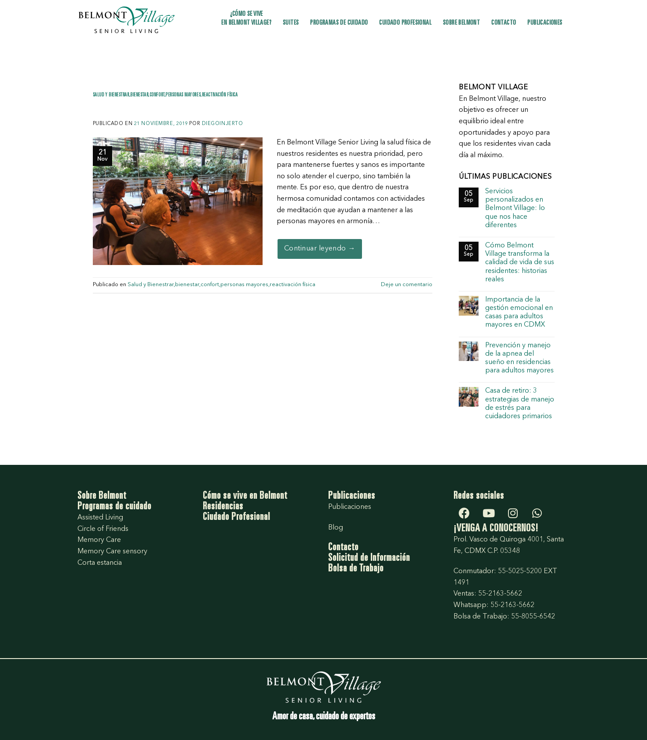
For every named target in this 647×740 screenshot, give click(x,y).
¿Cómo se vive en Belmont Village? (246, 18)
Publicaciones (544, 23)
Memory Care (99, 540)
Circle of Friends (102, 529)
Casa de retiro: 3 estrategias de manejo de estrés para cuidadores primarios (519, 403)
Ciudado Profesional (236, 517)
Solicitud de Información (369, 558)
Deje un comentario (406, 284)
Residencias (223, 507)
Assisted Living (100, 517)
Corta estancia (99, 563)
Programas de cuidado (339, 23)
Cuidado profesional (405, 23)
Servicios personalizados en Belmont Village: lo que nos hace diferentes (515, 208)
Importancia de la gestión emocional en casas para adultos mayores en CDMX (519, 312)
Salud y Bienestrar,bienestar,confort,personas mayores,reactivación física (165, 95)
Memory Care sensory (112, 551)
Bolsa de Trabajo (356, 569)
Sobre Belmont (461, 23)
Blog (335, 527)
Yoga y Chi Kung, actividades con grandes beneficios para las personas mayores (260, 108)
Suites (291, 23)
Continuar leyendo (319, 249)
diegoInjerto (222, 123)
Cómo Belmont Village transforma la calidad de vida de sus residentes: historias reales (519, 262)
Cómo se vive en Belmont (245, 496)
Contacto (503, 23)
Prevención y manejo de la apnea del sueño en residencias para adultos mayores (519, 358)
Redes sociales (478, 496)
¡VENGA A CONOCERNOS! (495, 529)
